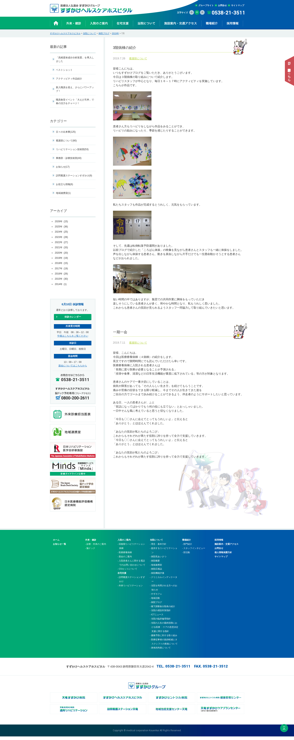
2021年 (61, 247)
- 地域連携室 (156, 568)
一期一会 (178, 334)
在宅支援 (122, 576)
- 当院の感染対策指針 (160, 614)
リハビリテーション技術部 (72, 149)
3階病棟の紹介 (178, 48)
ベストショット (64, 70)
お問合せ (222, 5)
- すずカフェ (156, 597)
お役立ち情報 (64, 184)
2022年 (61, 242)
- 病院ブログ (156, 606)
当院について (89, 33)
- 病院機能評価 (157, 576)
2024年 (61, 232)
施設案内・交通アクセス (226, 547)
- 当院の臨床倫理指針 (160, 622)
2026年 (61, 221)
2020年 (61, 253)
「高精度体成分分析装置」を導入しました (75, 59)
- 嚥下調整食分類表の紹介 (162, 610)
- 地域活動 (155, 601)
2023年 (61, 237)
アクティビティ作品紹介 (69, 78)
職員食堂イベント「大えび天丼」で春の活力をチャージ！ (75, 101)
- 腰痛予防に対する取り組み (163, 639)
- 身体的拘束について (160, 651)
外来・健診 (90, 543)
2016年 (61, 274)
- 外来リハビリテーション (130, 589)
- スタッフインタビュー (193, 552)
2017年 (61, 268)
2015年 (61, 279)
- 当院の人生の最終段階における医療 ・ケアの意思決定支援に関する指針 (164, 630)
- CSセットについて (127, 572)
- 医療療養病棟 (125, 556)
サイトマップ (237, 5)
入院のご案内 (124, 543)
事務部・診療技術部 (68, 158)
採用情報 (219, 543)
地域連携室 (63, 193)
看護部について (138, 60)
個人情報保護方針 (223, 556)
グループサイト (206, 5)
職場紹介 (186, 543)
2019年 (115, 33)
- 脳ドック (90, 552)
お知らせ (63, 166)
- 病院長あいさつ (158, 560)
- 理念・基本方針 (158, 547)
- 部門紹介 (187, 547)
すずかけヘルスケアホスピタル (65, 33)
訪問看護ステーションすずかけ (74, 175)
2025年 (61, 227)
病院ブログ (104, 33)
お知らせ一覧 (59, 547)
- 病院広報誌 (156, 572)
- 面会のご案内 (125, 560)
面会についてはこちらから (72, 365)
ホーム (56, 543)
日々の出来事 (66, 131)
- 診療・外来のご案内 (95, 547)
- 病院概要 (155, 564)
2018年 (61, 263)
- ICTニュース (156, 618)
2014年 (61, 284)
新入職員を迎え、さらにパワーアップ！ (75, 89)
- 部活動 (186, 556)
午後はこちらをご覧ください (72, 335)
